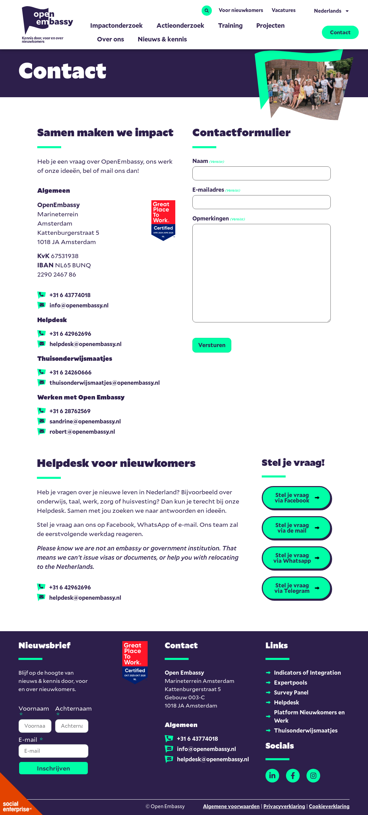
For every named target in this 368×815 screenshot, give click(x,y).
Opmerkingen (218, 218)
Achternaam (73, 708)
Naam (208, 161)
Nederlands (332, 11)
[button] (207, 10)
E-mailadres (216, 189)
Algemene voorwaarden (231, 806)
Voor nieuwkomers (241, 10)
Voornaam (33, 708)
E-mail (28, 739)
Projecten (270, 25)
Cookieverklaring (329, 806)
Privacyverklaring (284, 806)
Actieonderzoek (180, 25)
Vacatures (284, 10)
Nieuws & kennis (162, 39)
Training (230, 25)
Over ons (110, 39)
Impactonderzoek (116, 25)
